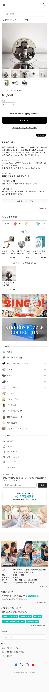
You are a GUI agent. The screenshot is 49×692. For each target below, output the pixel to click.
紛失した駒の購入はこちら (17, 364)
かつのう (10, 393)
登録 (42, 485)
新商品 (9, 352)
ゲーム (9, 376)
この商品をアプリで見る (24, 201)
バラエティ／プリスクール (17, 429)
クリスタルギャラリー (16, 411)
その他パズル (12, 399)
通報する (43, 208)
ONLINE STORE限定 (14, 358)
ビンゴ (9, 381)
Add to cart (24, 120)
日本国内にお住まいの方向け (24, 128)
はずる (9, 370)
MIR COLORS (12, 423)
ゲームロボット (13, 405)
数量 (3, 101)
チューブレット (13, 387)
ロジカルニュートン (15, 417)
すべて (7, 224)
